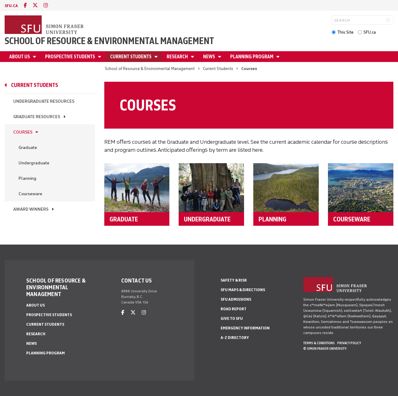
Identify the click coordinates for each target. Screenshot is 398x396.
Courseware (30, 193)
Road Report (234, 308)
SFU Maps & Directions (243, 289)
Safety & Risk (234, 280)
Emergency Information (245, 328)
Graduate (28, 147)
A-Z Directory (235, 337)
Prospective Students (70, 57)
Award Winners (30, 209)
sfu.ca (11, 5)
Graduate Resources (36, 116)
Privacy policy (349, 343)
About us (20, 57)
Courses (22, 132)
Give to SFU (232, 318)
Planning (27, 178)
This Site (345, 32)
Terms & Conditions (319, 343)
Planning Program (252, 57)
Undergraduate (34, 163)
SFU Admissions (236, 299)
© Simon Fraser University (324, 348)
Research (178, 57)
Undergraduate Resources (43, 101)
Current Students (131, 57)
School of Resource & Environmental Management (109, 41)
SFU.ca (369, 32)
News (209, 57)
